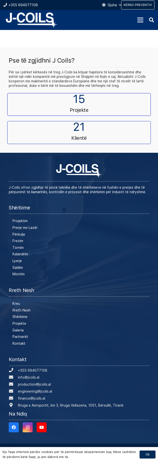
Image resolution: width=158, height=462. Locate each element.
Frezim (17, 241)
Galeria (18, 330)
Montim (18, 274)
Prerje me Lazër (25, 228)
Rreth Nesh (21, 310)
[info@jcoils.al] (13, 377)
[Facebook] (14, 427)
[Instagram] (28, 427)
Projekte (19, 323)
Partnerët (20, 337)
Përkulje (18, 234)
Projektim (20, 221)
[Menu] (140, 20)
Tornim (18, 248)
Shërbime (19, 317)
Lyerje (17, 261)
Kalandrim (20, 254)
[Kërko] (151, 20)
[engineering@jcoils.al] (13, 391)
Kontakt (18, 343)
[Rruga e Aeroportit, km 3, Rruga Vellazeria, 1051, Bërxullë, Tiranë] (13, 405)
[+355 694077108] (13, 370)
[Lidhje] (31, 19)
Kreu (16, 304)
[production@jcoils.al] (13, 384)
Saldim (17, 268)
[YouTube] (42, 427)
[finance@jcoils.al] (13, 398)
